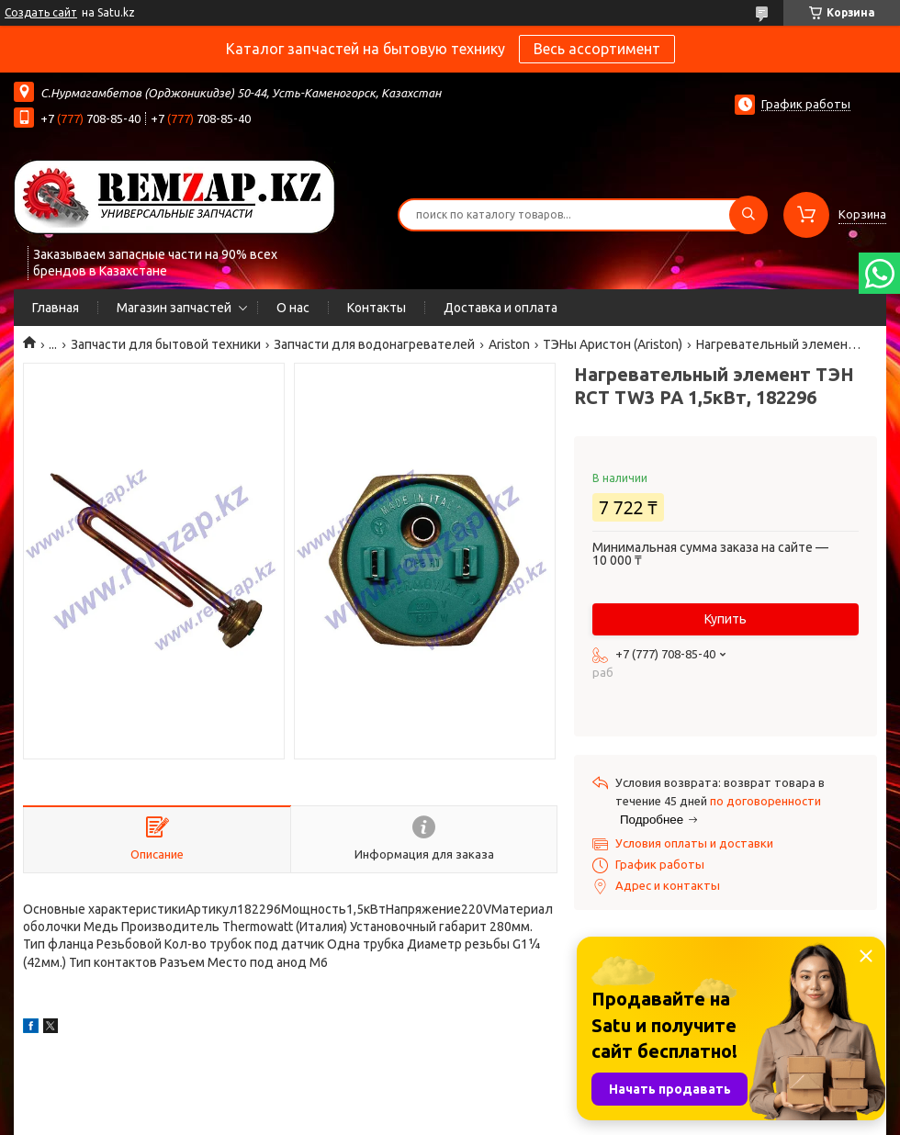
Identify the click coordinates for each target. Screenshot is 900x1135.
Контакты (376, 307)
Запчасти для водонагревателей (374, 344)
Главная (55, 307)
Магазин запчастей (174, 307)
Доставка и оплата (500, 307)
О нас (292, 307)
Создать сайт (41, 12)
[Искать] (748, 215)
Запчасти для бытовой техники (166, 344)
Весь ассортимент (597, 48)
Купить (725, 619)
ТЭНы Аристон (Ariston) (612, 344)
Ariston (509, 344)
